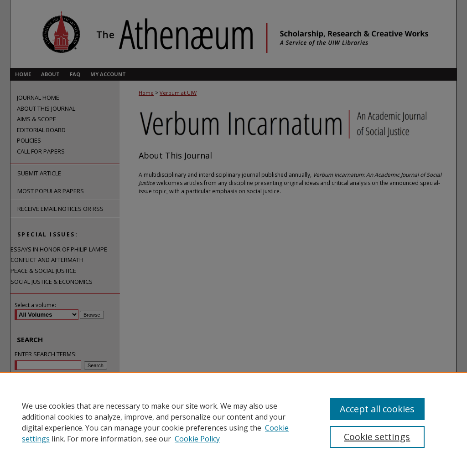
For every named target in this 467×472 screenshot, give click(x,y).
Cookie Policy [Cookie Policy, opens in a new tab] (197, 439)
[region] (233, 422)
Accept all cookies (377, 409)
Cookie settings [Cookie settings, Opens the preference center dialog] (377, 437)
